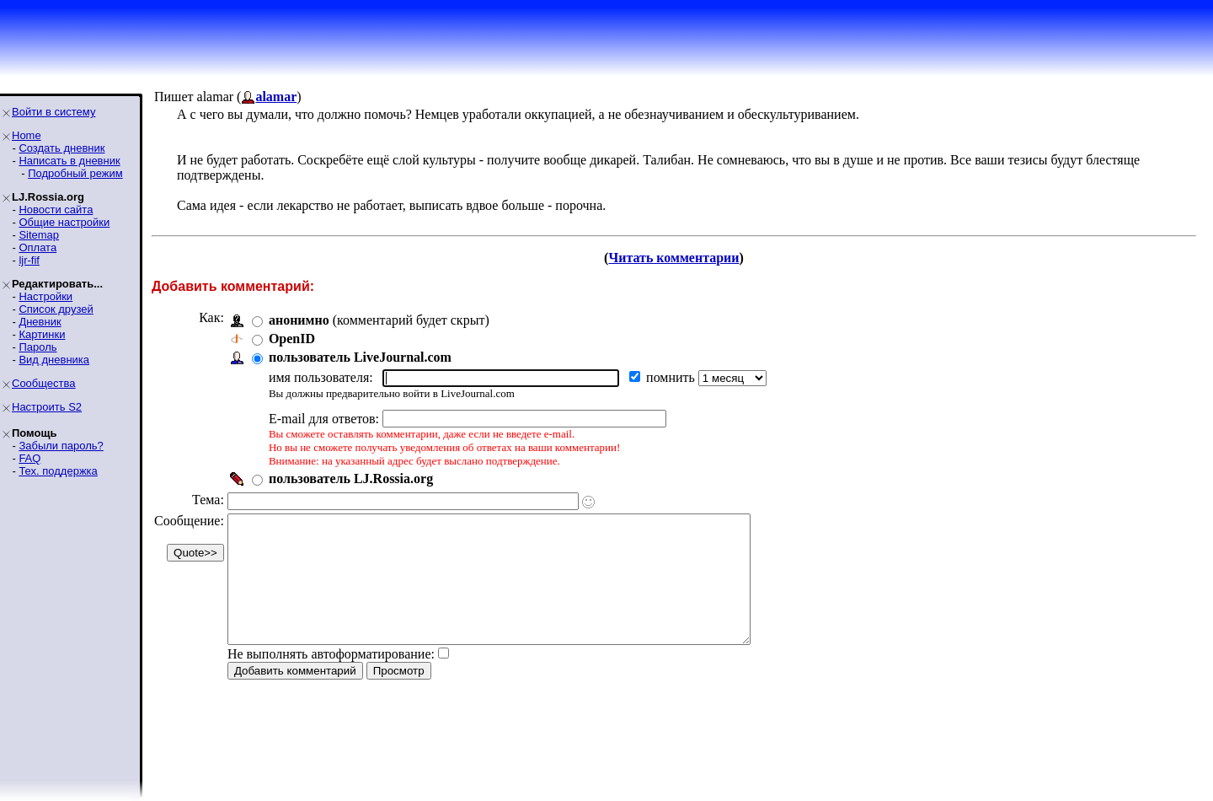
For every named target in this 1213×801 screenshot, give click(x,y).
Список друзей (56, 309)
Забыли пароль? (61, 445)
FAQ (29, 458)
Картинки (42, 334)
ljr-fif (29, 260)
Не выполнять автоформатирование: (331, 679)
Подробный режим (75, 173)
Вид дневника (54, 359)
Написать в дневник (69, 160)
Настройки (45, 296)
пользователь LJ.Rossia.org (351, 478)
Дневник (40, 321)
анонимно (299, 320)
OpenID (292, 338)
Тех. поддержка (58, 471)
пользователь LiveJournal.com (360, 357)
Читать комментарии (673, 257)
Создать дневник (61, 148)
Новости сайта (56, 209)
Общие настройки (64, 222)
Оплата (37, 247)
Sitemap (39, 234)
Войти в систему (53, 111)
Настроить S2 (47, 406)
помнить (672, 377)
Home (26, 135)
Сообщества (44, 383)
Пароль (37, 347)
